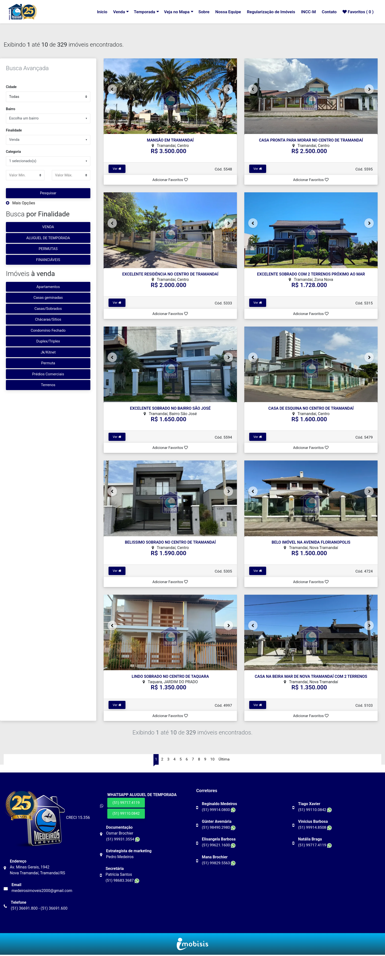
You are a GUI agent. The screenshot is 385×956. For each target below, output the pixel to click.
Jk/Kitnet (48, 352)
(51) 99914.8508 (315, 828)
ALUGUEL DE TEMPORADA (48, 238)
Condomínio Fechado (48, 330)
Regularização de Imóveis (268, 11)
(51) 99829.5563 (219, 863)
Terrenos (48, 385)
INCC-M (306, 11)
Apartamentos (48, 287)
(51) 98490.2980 (219, 828)
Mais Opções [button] (20, 203)
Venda (113, 11)
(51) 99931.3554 (123, 840)
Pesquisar (48, 193)
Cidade (11, 87)
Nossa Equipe (224, 11)
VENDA (48, 227)
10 (213, 760)
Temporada (139, 11)
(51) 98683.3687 (123, 881)
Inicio (95, 11)
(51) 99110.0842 (126, 814)
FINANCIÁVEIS (48, 260)
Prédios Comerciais (48, 374)
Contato (327, 11)
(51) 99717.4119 (126, 803)
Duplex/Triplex (48, 341)
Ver (117, 168)
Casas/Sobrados (48, 308)
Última (225, 760)
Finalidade (14, 130)
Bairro (10, 109)
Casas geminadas (48, 297)
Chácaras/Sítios (48, 319)
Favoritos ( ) (357, 11)
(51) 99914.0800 (219, 810)
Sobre (199, 11)
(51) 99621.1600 (219, 846)
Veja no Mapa (172, 11)
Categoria (13, 152)
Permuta (48, 363)
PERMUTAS (48, 249)
